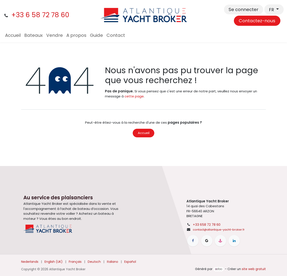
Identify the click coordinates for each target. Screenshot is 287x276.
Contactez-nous (257, 21)
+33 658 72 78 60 (206, 224)
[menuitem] (12, 35)
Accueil (143, 133)
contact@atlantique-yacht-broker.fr (219, 230)
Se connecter (243, 9)
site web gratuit (254, 269)
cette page (134, 96)
